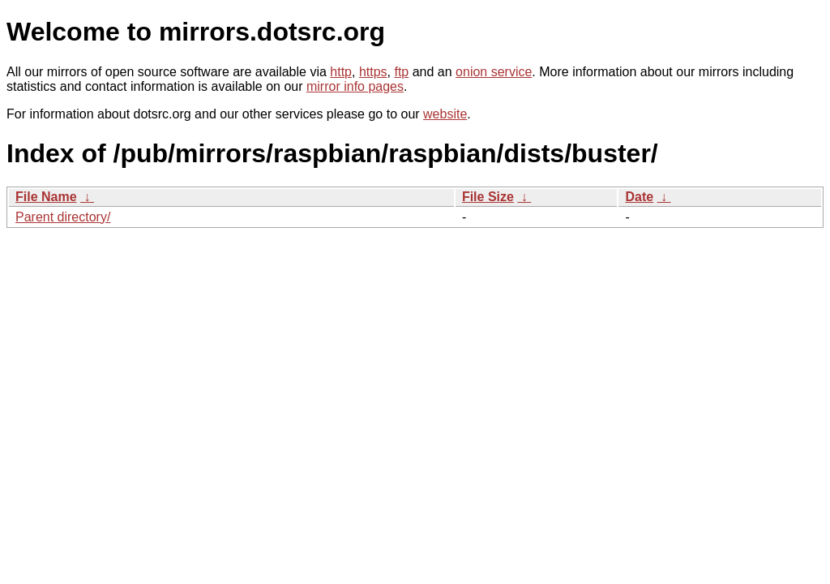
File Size (488, 197)
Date (639, 197)
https (373, 72)
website (445, 114)
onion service (494, 72)
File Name (46, 197)
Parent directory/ (62, 217)
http (341, 72)
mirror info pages (355, 86)
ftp (401, 72)
